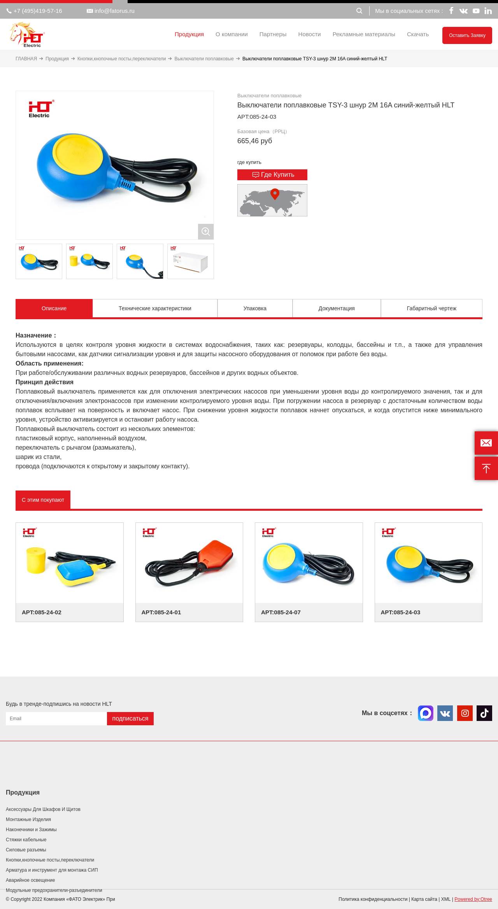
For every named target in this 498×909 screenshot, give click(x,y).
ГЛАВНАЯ (26, 59)
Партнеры (273, 34)
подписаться (130, 718)
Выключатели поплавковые (204, 59)
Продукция (189, 34)
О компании (232, 34)
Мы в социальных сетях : (409, 10)
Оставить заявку (467, 35)
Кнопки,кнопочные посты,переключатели (121, 59)
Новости (309, 34)
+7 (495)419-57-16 (34, 11)
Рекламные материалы (364, 34)
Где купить (273, 174)
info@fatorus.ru (111, 11)
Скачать (418, 34)
